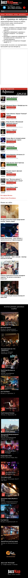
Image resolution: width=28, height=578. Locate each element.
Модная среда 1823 (11, 119)
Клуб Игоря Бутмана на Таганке (14, 127)
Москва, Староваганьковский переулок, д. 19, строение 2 (9, 502)
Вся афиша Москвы (6, 195)
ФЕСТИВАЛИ (9, 14)
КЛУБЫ (16, 14)
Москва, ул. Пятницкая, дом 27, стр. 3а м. (10, 479)
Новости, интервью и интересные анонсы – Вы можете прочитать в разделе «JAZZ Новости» (15, 29)
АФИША (2, 14)
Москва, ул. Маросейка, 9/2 (8, 414)
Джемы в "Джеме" (11, 130)
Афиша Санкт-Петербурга (8, 198)
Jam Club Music (10, 133)
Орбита (8, 191)
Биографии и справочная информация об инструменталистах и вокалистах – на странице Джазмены (15, 38)
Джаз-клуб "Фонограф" (8, 562)
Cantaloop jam (10, 146)
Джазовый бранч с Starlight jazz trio (16, 105)
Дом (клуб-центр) (6, 327)
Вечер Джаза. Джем (12, 187)
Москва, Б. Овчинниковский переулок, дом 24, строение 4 (9, 330)
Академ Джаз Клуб (6, 455)
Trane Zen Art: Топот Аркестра (15, 162)
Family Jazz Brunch (11, 97)
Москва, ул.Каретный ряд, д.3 (9, 521)
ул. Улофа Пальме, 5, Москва (9, 564)
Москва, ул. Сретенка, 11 (8, 393)
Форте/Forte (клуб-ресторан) (9, 541)
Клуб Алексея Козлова (12, 101)
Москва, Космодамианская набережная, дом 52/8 (8, 438)
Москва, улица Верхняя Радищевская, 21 (7, 374)
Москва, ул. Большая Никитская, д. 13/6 (7, 352)
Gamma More (9, 184)
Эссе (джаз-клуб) (10, 109)
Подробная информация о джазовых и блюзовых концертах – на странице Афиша (14, 33)
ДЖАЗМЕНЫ (22, 14)
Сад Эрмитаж (5, 520)
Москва (15, 2)
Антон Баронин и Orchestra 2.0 (15, 154)
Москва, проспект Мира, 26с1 (9, 457)
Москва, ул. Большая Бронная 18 (9, 543)
